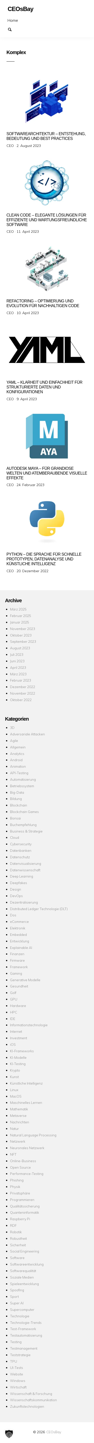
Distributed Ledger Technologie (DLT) (39, 909)
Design (15, 889)
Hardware (18, 1005)
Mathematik (19, 1109)
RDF (13, 1225)
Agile (14, 740)
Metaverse (18, 1115)
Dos (13, 915)
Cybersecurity (21, 844)
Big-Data (17, 792)
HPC (13, 1012)
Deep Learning (21, 876)
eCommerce (19, 921)
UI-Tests (16, 1367)
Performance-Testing (26, 1173)
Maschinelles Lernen (26, 1102)
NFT (13, 1154)
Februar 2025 (20, 615)
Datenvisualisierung (25, 863)
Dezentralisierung (24, 902)
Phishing (17, 1180)
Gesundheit (19, 986)
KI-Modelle (18, 1057)
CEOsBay (53, 1432)
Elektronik (17, 928)
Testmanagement (23, 1348)
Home (13, 20)
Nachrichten (19, 1122)
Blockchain (18, 805)
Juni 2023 (17, 661)
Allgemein (18, 747)
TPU (13, 1361)
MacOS (16, 1096)
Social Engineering (24, 1251)
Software (17, 1258)
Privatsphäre (20, 1193)
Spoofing (17, 1290)
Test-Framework (23, 1329)
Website (16, 1374)
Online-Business (23, 1161)
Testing (16, 1342)
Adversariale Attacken (27, 734)
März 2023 (18, 674)
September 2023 (23, 641)
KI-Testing (18, 1064)
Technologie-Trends (26, 1322)
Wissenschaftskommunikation (33, 1400)
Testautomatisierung (26, 1335)
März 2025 (18, 609)
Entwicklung (19, 941)
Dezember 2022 (22, 687)
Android (16, 760)
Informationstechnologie (29, 1025)
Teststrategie (20, 1355)
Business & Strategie (26, 831)
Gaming (16, 973)
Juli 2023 (16, 654)
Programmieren (22, 1199)
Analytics (17, 753)
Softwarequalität (23, 1271)
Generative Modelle (25, 980)
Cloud (14, 837)
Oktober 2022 (21, 700)
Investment (18, 1038)
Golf (13, 992)
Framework (19, 967)
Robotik (16, 1232)
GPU (13, 999)
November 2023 (22, 629)
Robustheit (18, 1238)
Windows (17, 1380)
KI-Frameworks (22, 1051)
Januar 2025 (19, 622)
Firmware (17, 960)
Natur (14, 1128)
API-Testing (19, 773)
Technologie (19, 1316)
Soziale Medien (22, 1277)
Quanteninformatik (24, 1212)
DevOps (16, 896)
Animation (18, 766)
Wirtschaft (18, 1387)
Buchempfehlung (23, 824)
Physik (15, 1186)
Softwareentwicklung (27, 1264)
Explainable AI (21, 947)
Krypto (15, 1070)
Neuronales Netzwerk (27, 1148)
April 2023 (18, 667)
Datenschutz (20, 857)
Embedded (18, 934)
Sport (14, 1296)
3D (12, 727)
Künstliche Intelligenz (26, 1083)
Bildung (16, 798)
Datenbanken (20, 850)
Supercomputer (22, 1309)
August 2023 (20, 648)
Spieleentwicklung (24, 1284)
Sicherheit (18, 1245)
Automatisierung (23, 779)
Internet (16, 1031)
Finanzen (17, 954)
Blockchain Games (24, 811)
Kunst (14, 1077)
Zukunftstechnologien (27, 1406)
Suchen (12, 29)
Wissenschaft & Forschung (31, 1393)
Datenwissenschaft (25, 870)
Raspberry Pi (20, 1219)
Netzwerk (17, 1141)
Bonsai (15, 818)
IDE (12, 1018)
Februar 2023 (20, 680)
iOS (13, 1044)
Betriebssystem (22, 786)
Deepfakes (18, 883)
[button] (9, 1434)
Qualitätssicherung (25, 1206)
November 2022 (22, 693)
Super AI (17, 1303)
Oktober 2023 (21, 635)
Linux (14, 1090)
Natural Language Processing (33, 1135)
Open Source (20, 1167)
